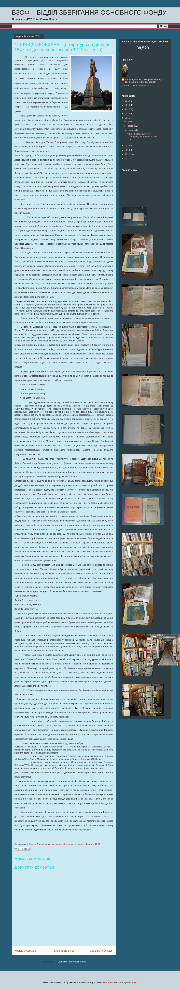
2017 (128, 109)
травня (131, 130)
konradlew (108, 982)
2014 (128, 145)
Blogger (133, 982)
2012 (128, 154)
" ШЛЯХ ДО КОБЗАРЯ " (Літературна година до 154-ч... (142, 136)
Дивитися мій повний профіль (137, 85)
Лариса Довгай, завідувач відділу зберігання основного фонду (143, 80)
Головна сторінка (63, 950)
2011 (128, 158)
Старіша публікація (101, 950)
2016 (128, 113)
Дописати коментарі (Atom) (72, 961)
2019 (128, 101)
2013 (128, 150)
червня (131, 126)
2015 (128, 118)
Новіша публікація (26, 950)
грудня (131, 121)
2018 (128, 105)
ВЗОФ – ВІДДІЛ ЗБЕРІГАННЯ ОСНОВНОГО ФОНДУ (89, 12)
